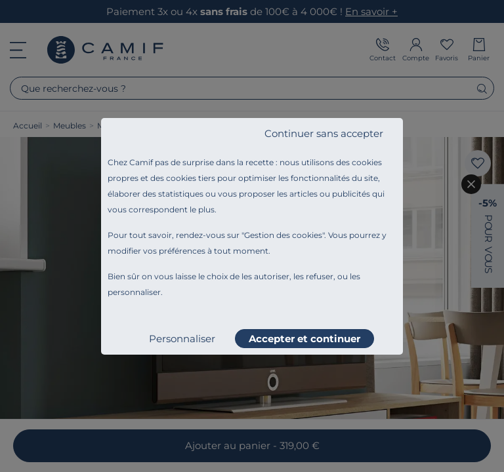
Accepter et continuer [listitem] (304, 338)
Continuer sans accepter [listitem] (323, 133)
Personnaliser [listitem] (182, 338)
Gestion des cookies (283, 235)
